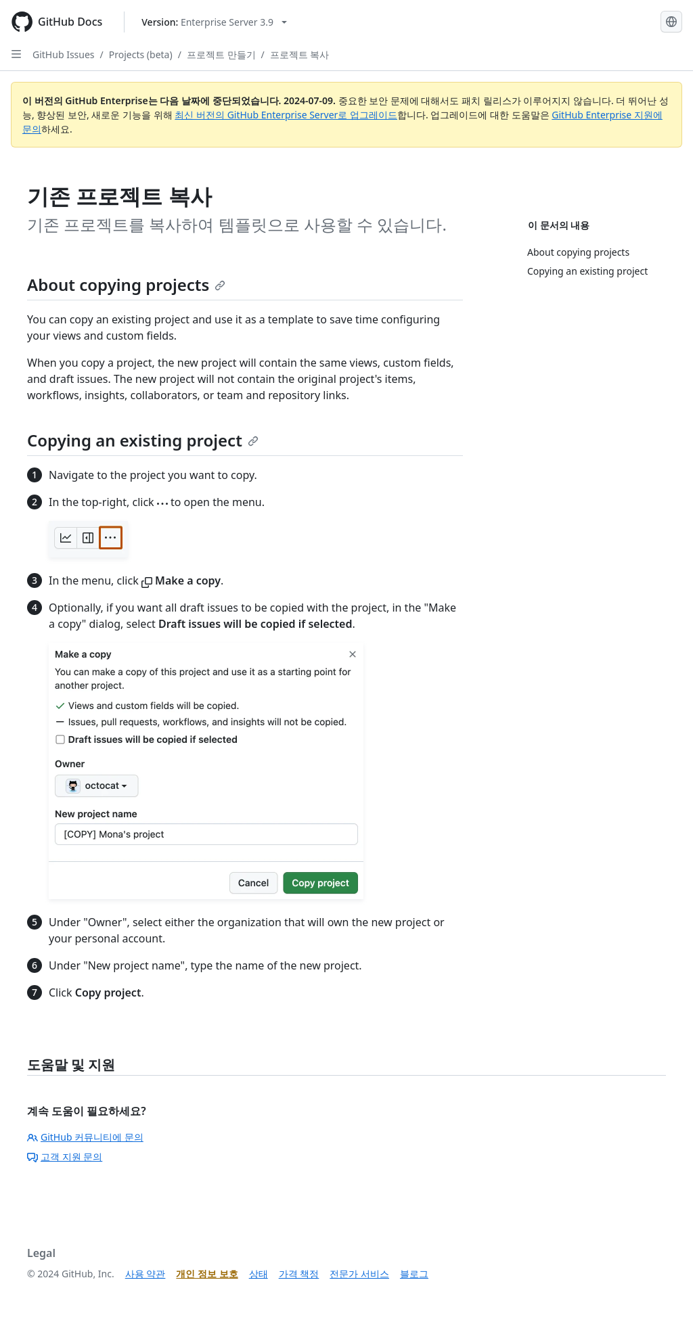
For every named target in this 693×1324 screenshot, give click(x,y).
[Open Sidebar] (16, 54)
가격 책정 (299, 1273)
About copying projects (126, 284)
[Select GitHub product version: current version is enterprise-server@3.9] (214, 22)
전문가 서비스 (359, 1273)
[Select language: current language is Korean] (671, 21)
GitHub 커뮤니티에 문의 (85, 1137)
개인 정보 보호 (207, 1273)
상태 (258, 1273)
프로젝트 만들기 (221, 54)
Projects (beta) (141, 54)
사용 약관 (145, 1273)
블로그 (414, 1273)
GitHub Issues (63, 54)
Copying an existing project (143, 440)
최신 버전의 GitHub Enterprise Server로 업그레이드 (286, 114)
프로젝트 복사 (300, 54)
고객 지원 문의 (64, 1156)
